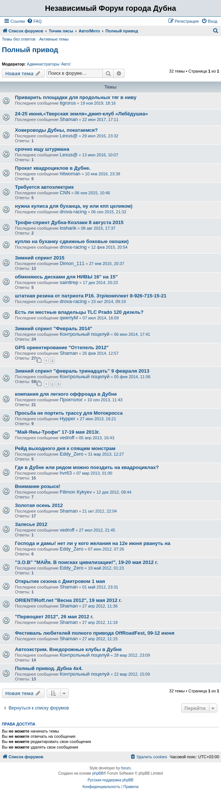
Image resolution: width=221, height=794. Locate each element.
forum (126, 768)
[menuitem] (34, 21)
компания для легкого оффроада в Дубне (66, 394)
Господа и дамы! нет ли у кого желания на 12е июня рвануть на (92, 543)
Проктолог (71, 399)
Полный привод (30, 50)
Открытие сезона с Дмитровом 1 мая (60, 581)
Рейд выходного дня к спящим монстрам (65, 448)
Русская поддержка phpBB (110, 780)
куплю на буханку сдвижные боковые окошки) (72, 241)
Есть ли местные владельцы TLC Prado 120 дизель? (79, 312)
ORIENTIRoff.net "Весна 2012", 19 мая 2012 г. (68, 600)
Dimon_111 (72, 263)
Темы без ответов (18, 39)
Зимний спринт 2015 (39, 258)
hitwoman (70, 173)
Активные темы (54, 39)
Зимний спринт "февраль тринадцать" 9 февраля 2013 (82, 371)
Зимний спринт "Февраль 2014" (53, 328)
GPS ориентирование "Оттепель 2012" (62, 347)
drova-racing (73, 211)
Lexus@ (69, 135)
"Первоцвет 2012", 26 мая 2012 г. (54, 616)
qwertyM (69, 318)
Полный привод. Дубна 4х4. (49, 668)
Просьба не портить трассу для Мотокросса (69, 413)
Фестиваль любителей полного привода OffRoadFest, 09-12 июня (94, 633)
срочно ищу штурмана (42, 149)
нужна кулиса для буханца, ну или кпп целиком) (73, 206)
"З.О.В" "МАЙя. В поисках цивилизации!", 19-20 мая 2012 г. (86, 562)
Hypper (67, 418)
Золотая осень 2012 (39, 505)
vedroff (67, 437)
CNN (65, 192)
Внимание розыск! (37, 486)
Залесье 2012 (31, 524)
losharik (68, 228)
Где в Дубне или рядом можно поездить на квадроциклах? (87, 467)
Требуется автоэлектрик (44, 187)
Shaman (69, 119)
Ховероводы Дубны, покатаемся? (56, 130)
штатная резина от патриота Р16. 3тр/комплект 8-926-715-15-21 (91, 296)
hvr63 (66, 473)
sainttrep (69, 282)
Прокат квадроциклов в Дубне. (53, 168)
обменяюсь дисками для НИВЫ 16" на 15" (66, 277)
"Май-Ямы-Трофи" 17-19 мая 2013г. (57, 432)
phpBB (98, 773)
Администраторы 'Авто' (49, 64)
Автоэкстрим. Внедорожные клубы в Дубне (68, 649)
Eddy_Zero (71, 454)
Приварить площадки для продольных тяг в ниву (75, 97)
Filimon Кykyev (76, 492)
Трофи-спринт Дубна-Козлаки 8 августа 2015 (69, 222)
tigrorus (68, 103)
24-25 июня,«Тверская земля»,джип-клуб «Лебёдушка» (81, 114)
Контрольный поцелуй (85, 334)
